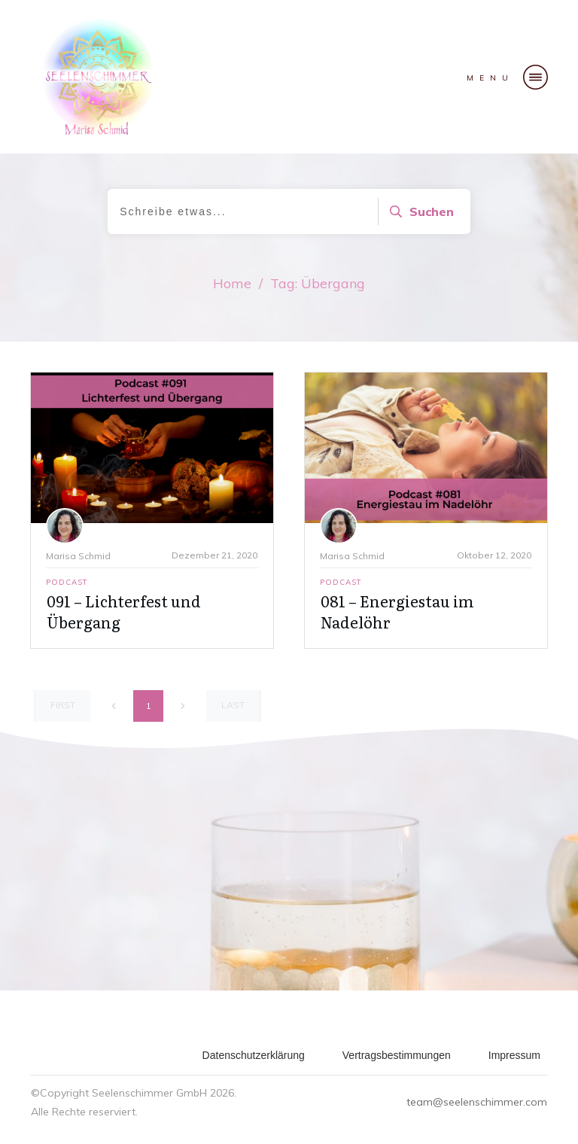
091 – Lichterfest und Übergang (124, 611)
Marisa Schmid (78, 555)
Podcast (67, 582)
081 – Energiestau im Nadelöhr (397, 611)
